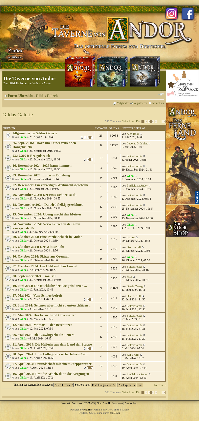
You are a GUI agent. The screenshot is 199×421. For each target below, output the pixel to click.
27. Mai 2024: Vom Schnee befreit (37, 295)
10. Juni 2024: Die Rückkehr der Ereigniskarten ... (50, 286)
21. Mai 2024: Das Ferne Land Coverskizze (44, 315)
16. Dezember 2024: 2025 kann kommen (42, 166)
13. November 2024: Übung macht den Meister (47, 214)
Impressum (118, 403)
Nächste (158, 385)
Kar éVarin (133, 354)
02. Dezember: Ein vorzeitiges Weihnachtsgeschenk (50, 185)
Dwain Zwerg (135, 286)
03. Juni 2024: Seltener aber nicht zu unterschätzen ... (52, 305)
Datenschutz (131, 403)
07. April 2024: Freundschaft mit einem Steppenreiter (52, 364)
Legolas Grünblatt (137, 143)
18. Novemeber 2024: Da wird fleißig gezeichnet (48, 205)
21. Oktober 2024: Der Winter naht (38, 247)
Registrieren (140, 103)
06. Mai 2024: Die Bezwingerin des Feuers (43, 335)
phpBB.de (115, 412)
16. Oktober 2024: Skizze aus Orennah (41, 256)
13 (163, 121)
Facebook (77, 403)
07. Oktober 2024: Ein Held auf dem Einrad (45, 266)
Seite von (130, 121)
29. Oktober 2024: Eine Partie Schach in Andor (47, 237)
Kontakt (65, 403)
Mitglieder (123, 103)
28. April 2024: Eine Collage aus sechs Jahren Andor (51, 354)
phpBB (87, 409)
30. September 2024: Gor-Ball (34, 276)
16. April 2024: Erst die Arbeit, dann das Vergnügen (51, 374)
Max (129, 276)
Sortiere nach (95, 384)
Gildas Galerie (47, 96)
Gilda (23, 137)
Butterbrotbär (134, 156)
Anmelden (158, 103)
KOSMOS (89, 403)
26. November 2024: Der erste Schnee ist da (44, 195)
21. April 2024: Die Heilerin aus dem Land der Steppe (52, 344)
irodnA (131, 237)
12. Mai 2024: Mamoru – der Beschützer (42, 325)
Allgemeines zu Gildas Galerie (35, 133)
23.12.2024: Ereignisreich (31, 156)
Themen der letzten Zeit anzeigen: (43, 384)
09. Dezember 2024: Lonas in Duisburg (41, 175)
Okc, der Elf (134, 247)
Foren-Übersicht (21, 96)
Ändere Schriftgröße (161, 94)
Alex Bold (133, 133)
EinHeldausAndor (137, 185)
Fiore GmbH (103, 403)
